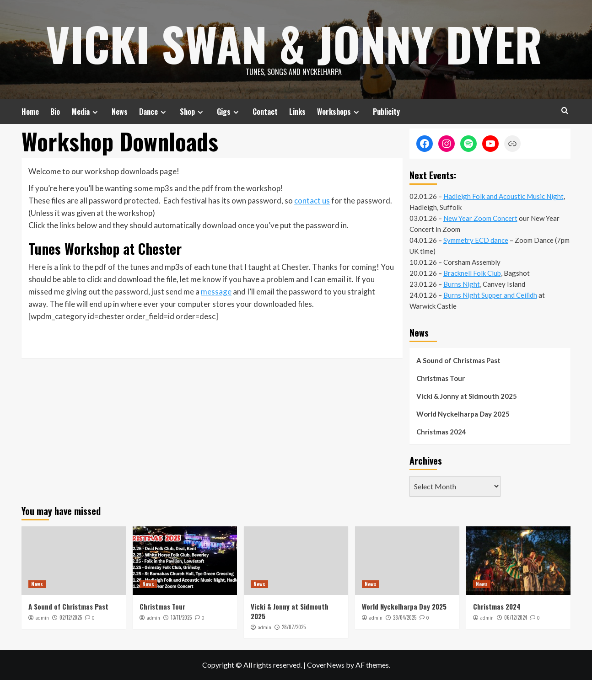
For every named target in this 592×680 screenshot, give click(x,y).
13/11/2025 (181, 617)
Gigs (229, 111)
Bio (55, 111)
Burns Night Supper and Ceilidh (490, 295)
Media (85, 111)
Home (30, 111)
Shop (192, 111)
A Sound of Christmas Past (458, 360)
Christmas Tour (440, 378)
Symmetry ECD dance (475, 240)
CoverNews (325, 664)
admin (42, 618)
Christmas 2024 (441, 432)
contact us (312, 200)
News (120, 111)
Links (297, 111)
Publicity (386, 111)
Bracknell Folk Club (472, 273)
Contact (265, 111)
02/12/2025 (70, 617)
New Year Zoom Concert (480, 218)
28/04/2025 (404, 617)
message (216, 291)
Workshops (339, 111)
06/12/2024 (515, 617)
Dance (153, 111)
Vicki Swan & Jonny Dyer (294, 43)
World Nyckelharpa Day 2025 (463, 414)
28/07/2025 (294, 627)
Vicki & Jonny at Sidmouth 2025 (466, 396)
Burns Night (461, 284)
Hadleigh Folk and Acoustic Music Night (503, 196)
